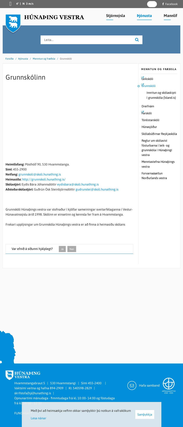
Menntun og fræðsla (44, 58)
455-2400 (95, 383)
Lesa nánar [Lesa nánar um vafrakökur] (38, 418)
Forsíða (9, 58)
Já (62, 249)
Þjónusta (23, 58)
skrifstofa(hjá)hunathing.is (32, 393)
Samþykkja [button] (144, 414)
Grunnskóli (66, 58)
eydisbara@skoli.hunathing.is (78, 184)
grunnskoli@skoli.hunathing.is (40, 174)
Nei (72, 249)
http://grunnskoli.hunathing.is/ (44, 179)
